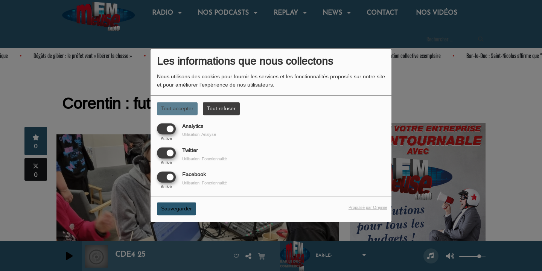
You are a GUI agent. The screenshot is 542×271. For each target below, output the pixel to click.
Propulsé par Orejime (368, 207)
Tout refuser (221, 108)
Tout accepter (177, 108)
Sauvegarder (176, 209)
